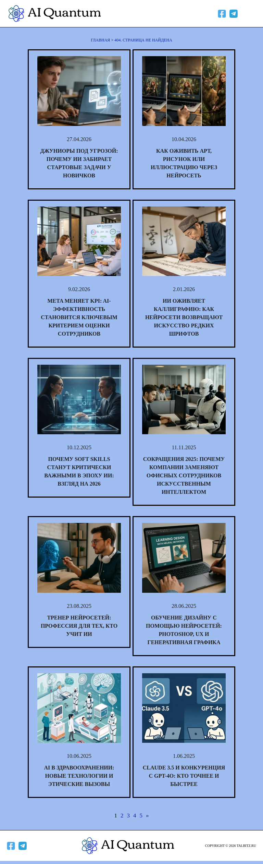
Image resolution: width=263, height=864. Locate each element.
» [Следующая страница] (147, 815)
